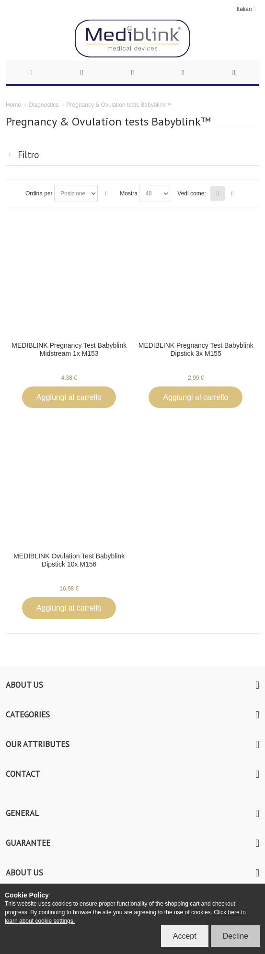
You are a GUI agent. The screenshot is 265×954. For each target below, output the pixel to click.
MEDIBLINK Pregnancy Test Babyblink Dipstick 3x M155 (195, 349)
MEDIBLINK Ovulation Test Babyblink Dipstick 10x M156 (69, 560)
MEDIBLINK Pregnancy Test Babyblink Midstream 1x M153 (69, 349)
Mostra (129, 193)
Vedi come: (191, 193)
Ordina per (39, 193)
